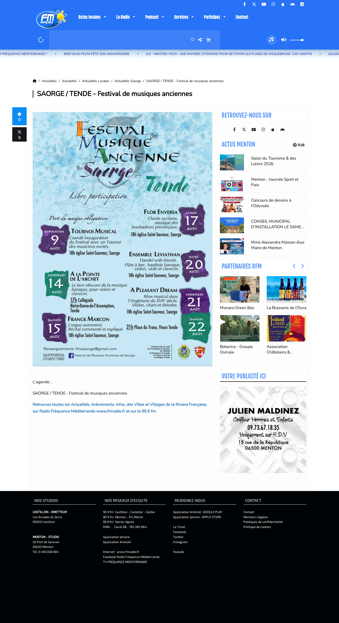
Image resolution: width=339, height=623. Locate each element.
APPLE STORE (211, 517)
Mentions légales (255, 517)
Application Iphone (116, 537)
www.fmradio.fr (128, 552)
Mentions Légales (254, 543)
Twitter (178, 537)
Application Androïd (117, 542)
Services (181, 17)
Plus (298, 145)
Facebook (179, 532)
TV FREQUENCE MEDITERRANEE (125, 562)
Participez (212, 17)
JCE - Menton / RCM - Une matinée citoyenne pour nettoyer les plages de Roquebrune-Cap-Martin (235, 54)
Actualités (50, 81)
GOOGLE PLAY (212, 512)
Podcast (151, 17)
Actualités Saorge (128, 81)
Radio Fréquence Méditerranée (138, 557)
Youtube (178, 552)
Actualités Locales (96, 81)
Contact (242, 17)
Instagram (180, 542)
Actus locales (89, 17)
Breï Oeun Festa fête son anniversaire (103, 54)
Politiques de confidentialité (263, 522)
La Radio (123, 17)
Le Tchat (179, 527)
